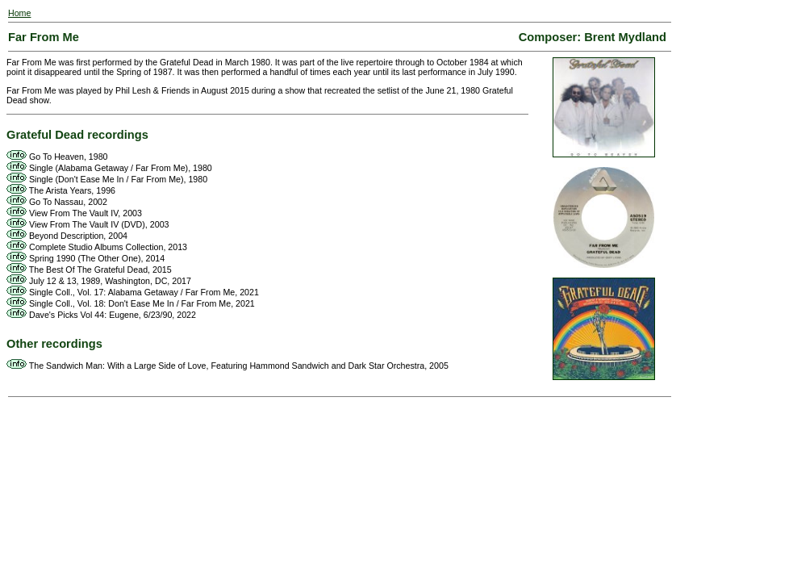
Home (19, 13)
